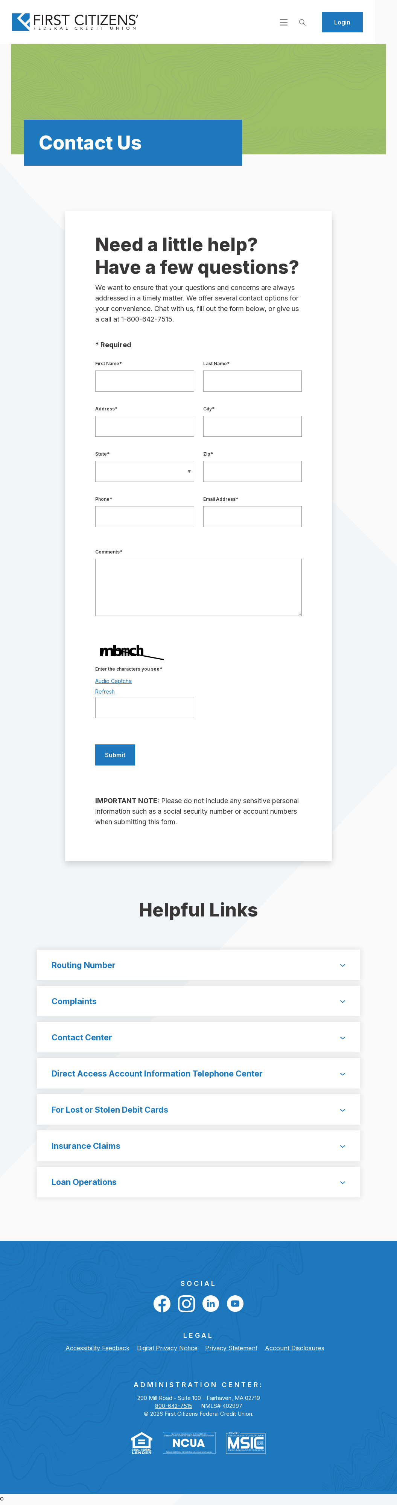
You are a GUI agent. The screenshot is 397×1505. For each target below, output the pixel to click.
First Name (108, 363)
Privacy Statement (231, 1350)
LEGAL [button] (198, 1338)
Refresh (105, 691)
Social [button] (199, 1286)
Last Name (216, 363)
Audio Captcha (113, 681)
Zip (208, 454)
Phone (103, 499)
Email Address (220, 499)
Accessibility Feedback (97, 1350)
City (208, 409)
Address (106, 409)
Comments (108, 552)
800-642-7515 (173, 1408)
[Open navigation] (306, 22)
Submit (110, 755)
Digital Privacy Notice (167, 1350)
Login (364, 22)
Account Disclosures (294, 1350)
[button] (198, 965)
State (102, 454)
